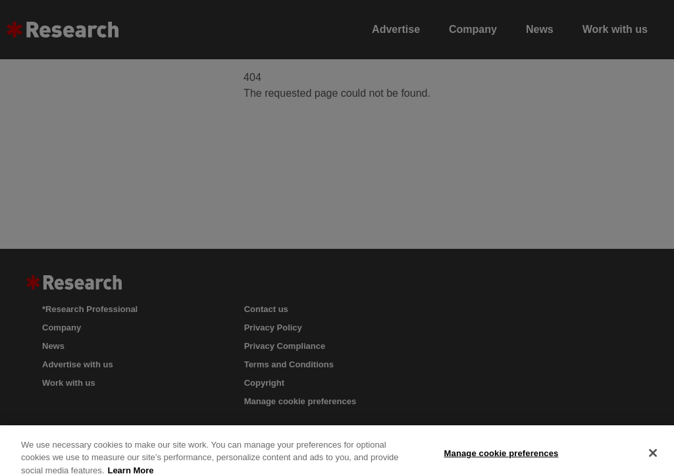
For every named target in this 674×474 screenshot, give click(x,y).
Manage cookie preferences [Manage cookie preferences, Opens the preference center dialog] (501, 458)
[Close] (652, 457)
